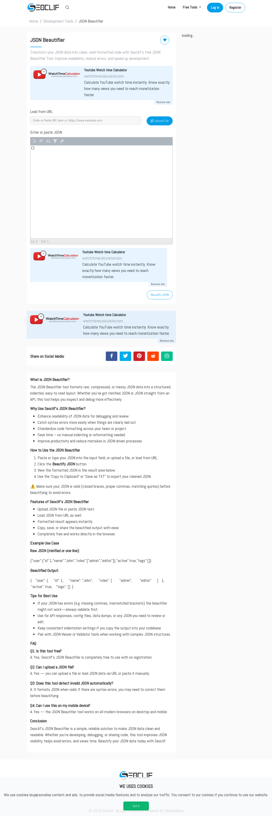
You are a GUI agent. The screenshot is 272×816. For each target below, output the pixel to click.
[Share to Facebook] (111, 356)
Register (235, 7)
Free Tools (190, 7)
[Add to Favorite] (164, 40)
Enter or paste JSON (46, 132)
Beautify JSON (160, 295)
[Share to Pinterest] (139, 356)
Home (171, 7)
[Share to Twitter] (125, 356)
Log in (215, 7)
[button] (67, 8)
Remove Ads (163, 102)
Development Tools (58, 21)
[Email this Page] (167, 356)
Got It (136, 806)
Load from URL (41, 111)
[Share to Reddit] (153, 356)
